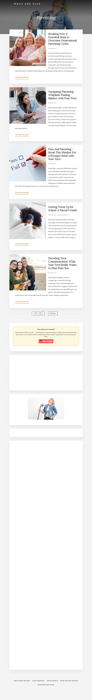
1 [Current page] (34, 313)
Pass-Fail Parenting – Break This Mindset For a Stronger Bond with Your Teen (62, 154)
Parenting (52, 48)
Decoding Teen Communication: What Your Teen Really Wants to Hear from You (62, 263)
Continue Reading (22, 77)
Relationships (63, 215)
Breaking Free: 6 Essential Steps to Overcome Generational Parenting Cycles (62, 38)
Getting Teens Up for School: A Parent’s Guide (62, 208)
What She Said (27, 4)
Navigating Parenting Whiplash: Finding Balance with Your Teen (62, 95)
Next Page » (53, 313)
